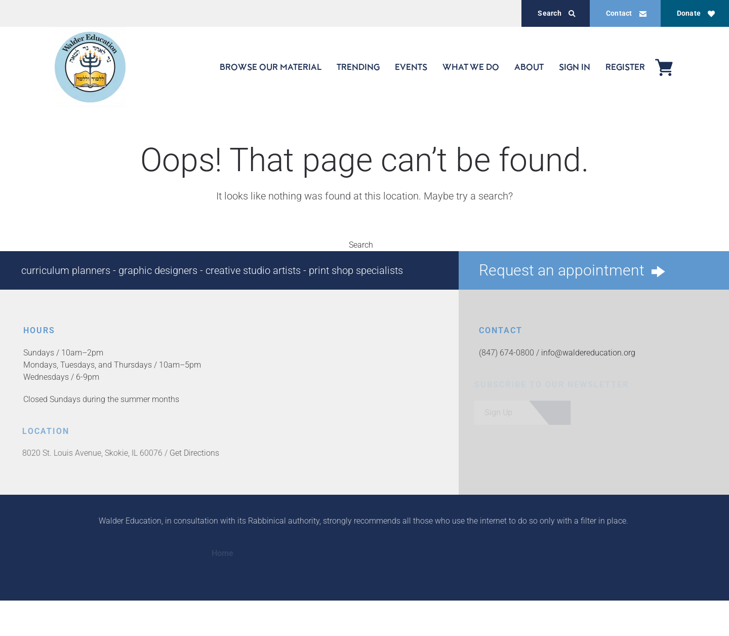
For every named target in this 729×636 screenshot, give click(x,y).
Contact (626, 13)
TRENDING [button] (358, 67)
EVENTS (411, 67)
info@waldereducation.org (588, 352)
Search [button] (364, 245)
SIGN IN (574, 67)
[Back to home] (90, 67)
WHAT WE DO (470, 67)
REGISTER (625, 67)
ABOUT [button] (529, 67)
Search (556, 13)
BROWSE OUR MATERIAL (270, 67)
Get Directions (192, 453)
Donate (696, 13)
